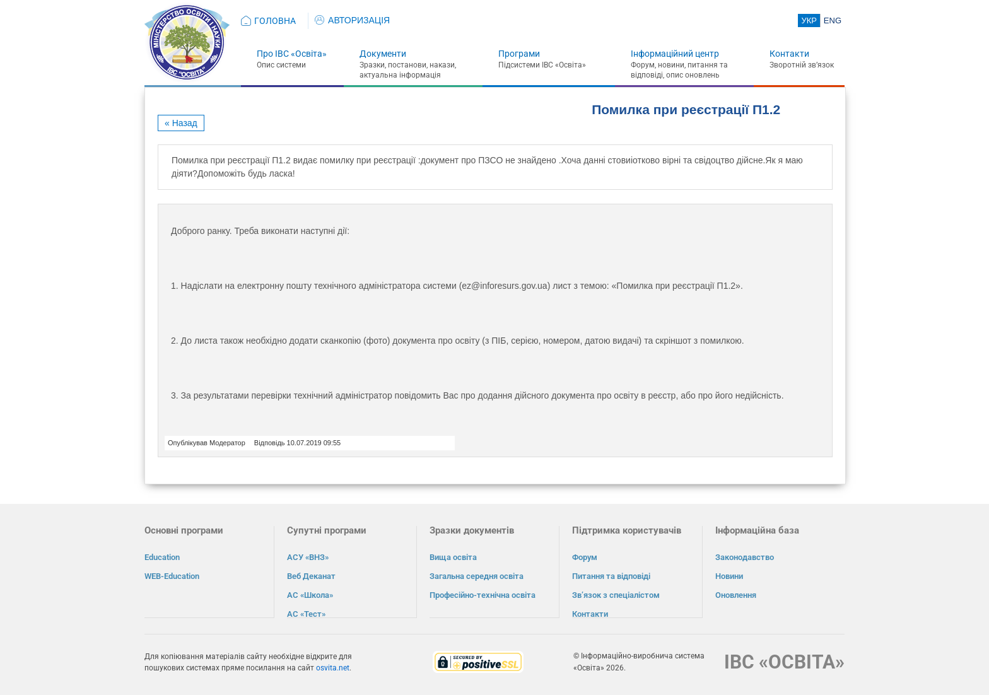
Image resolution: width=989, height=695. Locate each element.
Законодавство (744, 557)
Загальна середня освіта (477, 576)
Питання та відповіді (611, 576)
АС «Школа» (310, 595)
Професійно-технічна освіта (482, 595)
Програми (519, 54)
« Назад (181, 123)
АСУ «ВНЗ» (308, 557)
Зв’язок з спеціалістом (616, 595)
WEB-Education (171, 576)
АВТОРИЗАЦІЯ (352, 20)
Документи (383, 54)
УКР (809, 20)
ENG (832, 20)
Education (162, 557)
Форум (584, 557)
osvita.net (332, 667)
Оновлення (735, 595)
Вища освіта (453, 557)
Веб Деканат (311, 576)
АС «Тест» (306, 614)
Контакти (789, 54)
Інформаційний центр (675, 54)
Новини (729, 576)
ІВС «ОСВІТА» (784, 661)
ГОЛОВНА (275, 21)
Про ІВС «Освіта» (292, 54)
